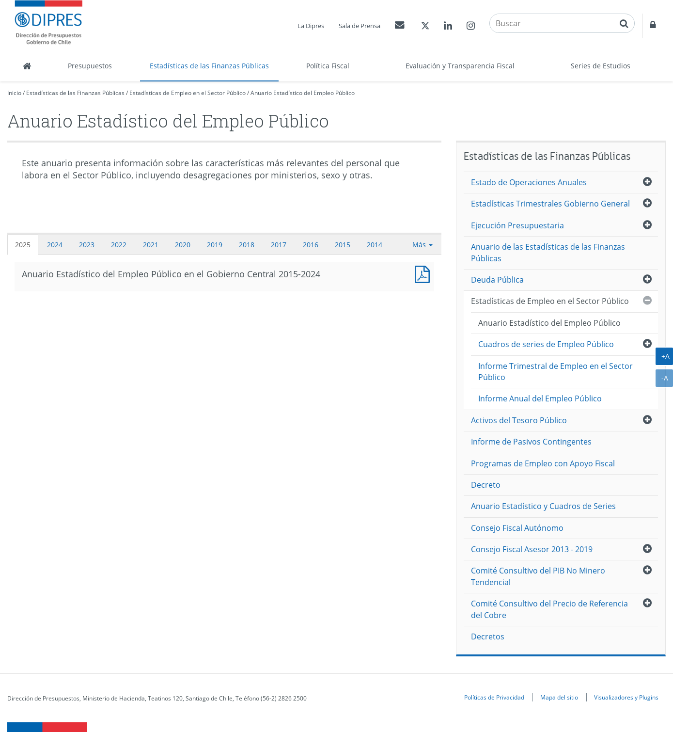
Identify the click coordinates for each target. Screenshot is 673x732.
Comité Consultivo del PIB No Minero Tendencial (538, 576)
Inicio (14, 93)
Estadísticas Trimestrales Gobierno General (550, 203)
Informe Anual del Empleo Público (540, 398)
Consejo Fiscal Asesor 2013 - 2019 (532, 549)
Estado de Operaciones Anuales (529, 182)
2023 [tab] (86, 244)
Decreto (486, 484)
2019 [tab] (214, 244)
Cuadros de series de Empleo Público (546, 344)
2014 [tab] (374, 244)
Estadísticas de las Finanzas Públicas (209, 65)
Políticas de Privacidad (494, 697)
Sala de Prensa (359, 25)
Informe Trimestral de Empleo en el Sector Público (555, 371)
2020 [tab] (182, 244)
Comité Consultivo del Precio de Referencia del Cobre (549, 609)
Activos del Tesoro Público (519, 420)
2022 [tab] (118, 244)
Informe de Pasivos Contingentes (531, 441)
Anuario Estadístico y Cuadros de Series (543, 506)
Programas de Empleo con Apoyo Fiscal (543, 463)
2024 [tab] (55, 244)
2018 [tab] (246, 244)
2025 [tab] (23, 244)
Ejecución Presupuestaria (517, 225)
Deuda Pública (497, 279)
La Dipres (310, 25)
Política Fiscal (327, 65)
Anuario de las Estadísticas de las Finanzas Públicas (548, 252)
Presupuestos (90, 65)
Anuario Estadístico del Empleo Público (302, 93)
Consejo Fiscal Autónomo (517, 528)
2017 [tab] (278, 244)
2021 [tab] (150, 244)
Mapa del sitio (559, 697)
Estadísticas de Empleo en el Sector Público (187, 93)
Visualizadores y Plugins (626, 697)
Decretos (487, 636)
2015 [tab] (342, 244)
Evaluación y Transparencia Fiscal (460, 65)
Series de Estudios (600, 65)
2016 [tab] (310, 244)
